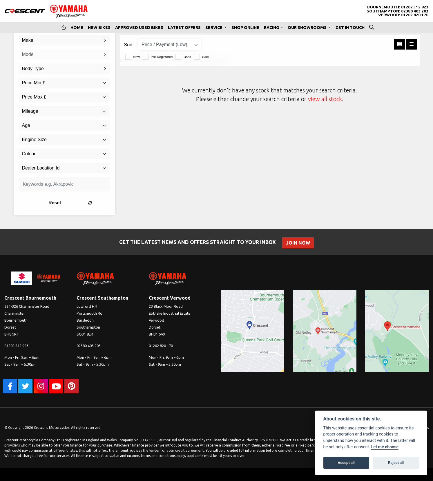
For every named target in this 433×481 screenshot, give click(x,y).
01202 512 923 (414, 7)
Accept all (346, 462)
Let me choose (385, 446)
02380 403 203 (414, 11)
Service (214, 27)
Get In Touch (350, 27)
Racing (272, 27)
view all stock (325, 99)
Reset (80, 202)
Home (76, 27)
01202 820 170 (414, 15)
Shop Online (245, 27)
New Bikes (99, 27)
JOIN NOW (299, 242)
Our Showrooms (307, 27)
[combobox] (64, 40)
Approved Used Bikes (139, 27)
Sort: (129, 44)
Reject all (396, 462)
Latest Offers (184, 27)
